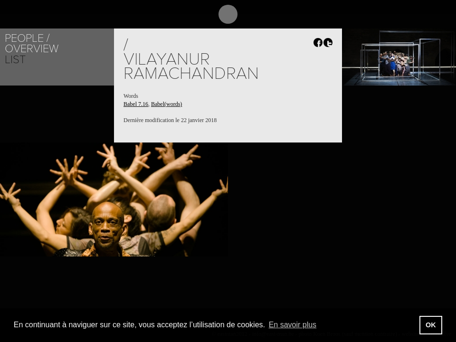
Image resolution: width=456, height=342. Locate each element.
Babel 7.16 (136, 104)
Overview (31, 49)
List (15, 59)
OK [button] (431, 325)
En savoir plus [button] (293, 325)
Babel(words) (166, 104)
